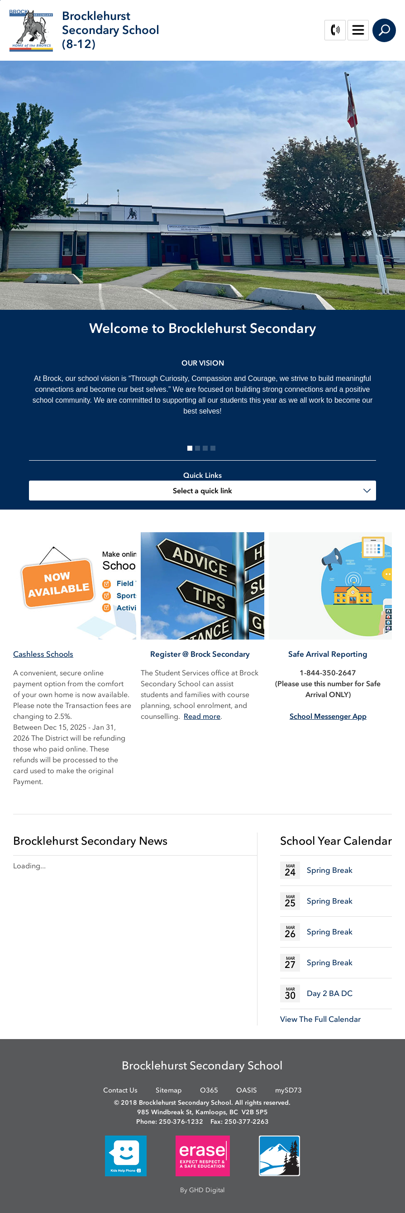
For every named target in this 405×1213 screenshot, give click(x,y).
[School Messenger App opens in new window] (328, 716)
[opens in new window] (125, 1155)
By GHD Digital (202, 1190)
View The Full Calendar (320, 1019)
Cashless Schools (43, 654)
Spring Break (330, 870)
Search (384, 30)
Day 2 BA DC (330, 993)
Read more (202, 716)
